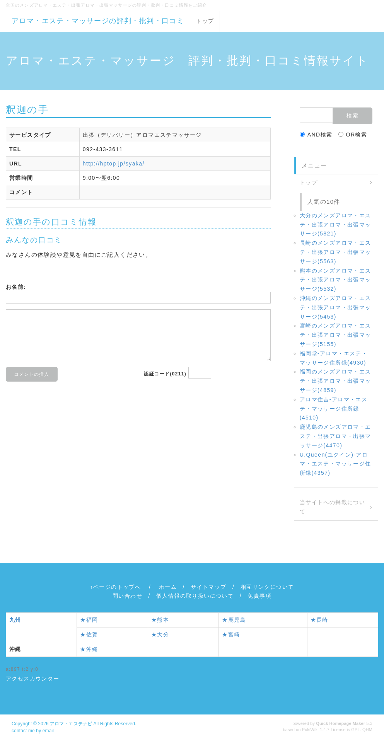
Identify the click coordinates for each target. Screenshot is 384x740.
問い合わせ (127, 596)
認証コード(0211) (165, 374)
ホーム (168, 587)
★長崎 (319, 620)
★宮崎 (231, 634)
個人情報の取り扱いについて (195, 596)
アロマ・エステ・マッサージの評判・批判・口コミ (98, 21)
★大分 (160, 634)
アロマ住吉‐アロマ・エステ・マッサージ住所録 (333, 408)
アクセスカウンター (33, 678)
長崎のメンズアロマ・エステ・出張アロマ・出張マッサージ (335, 252)
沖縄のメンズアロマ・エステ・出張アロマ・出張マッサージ (335, 307)
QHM (367, 729)
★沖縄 (89, 649)
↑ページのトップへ (115, 587)
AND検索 (316, 134)
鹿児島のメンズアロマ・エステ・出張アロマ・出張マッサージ (335, 436)
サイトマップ (208, 587)
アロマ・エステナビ (71, 723)
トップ (205, 21)
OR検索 (352, 134)
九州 (15, 620)
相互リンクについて (267, 587)
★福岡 (89, 620)
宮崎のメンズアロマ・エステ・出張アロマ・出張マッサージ (335, 334)
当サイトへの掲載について (332, 507)
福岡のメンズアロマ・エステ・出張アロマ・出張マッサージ (335, 380)
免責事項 (259, 596)
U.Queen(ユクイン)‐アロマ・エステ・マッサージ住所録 (335, 464)
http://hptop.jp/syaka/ (114, 163)
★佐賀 (89, 634)
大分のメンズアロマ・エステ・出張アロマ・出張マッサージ (335, 224)
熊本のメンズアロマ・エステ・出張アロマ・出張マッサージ (335, 280)
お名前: (16, 287)
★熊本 (160, 620)
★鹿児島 (234, 620)
